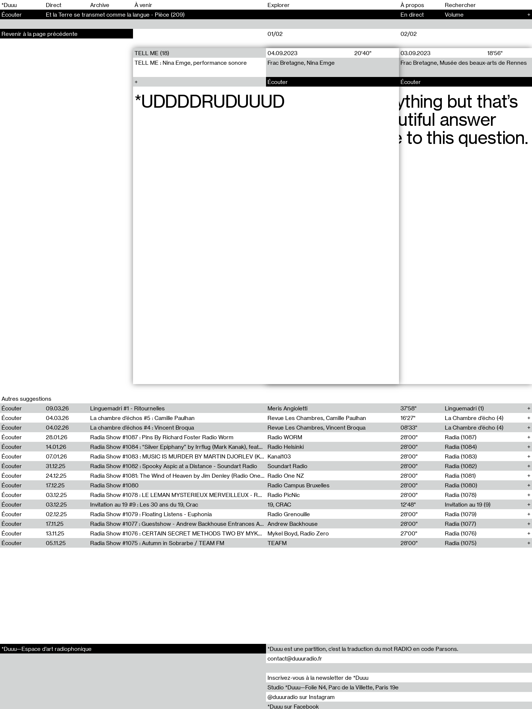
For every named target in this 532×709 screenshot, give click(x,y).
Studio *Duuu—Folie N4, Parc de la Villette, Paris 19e (333, 687)
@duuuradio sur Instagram (301, 696)
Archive (99, 4)
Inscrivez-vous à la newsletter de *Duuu (317, 677)
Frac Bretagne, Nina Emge (301, 62)
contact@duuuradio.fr (294, 658)
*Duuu (9, 4)
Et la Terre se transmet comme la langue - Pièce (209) (115, 14)
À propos (412, 4)
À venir (143, 4)
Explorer (278, 4)
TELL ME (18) (151, 53)
